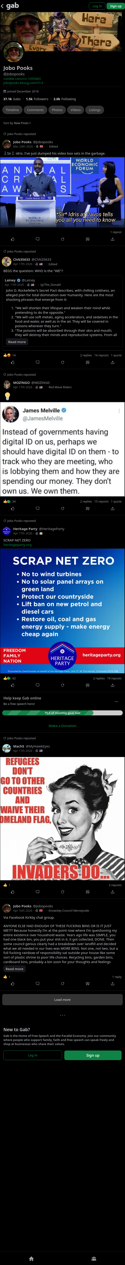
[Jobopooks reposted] (62, 187)
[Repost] (62, 239)
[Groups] (93, 1258)
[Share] (112, 239)
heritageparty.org (17, 722)
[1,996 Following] (66, 99)
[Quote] (87, 239)
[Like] (12, 239)
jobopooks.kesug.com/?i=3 (23, 83)
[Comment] (37, 239)
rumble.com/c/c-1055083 (22, 79)
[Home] (31, 1258)
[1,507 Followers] (39, 99)
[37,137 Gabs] (14, 99)
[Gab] (12, 6)
